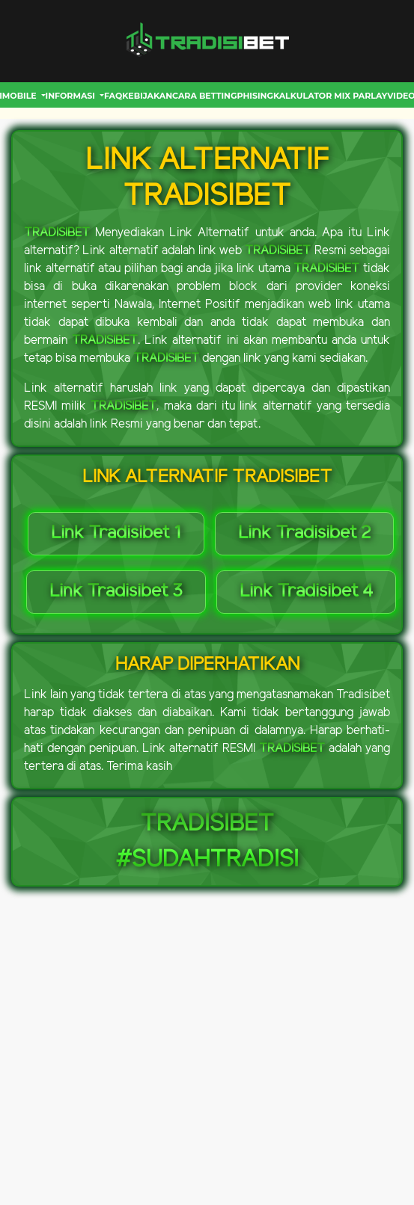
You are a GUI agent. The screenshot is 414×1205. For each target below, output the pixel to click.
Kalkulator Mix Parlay (330, 95)
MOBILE (20, 95)
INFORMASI (72, 95)
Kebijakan (147, 95)
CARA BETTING (204, 95)
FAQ (113, 95)
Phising (255, 95)
